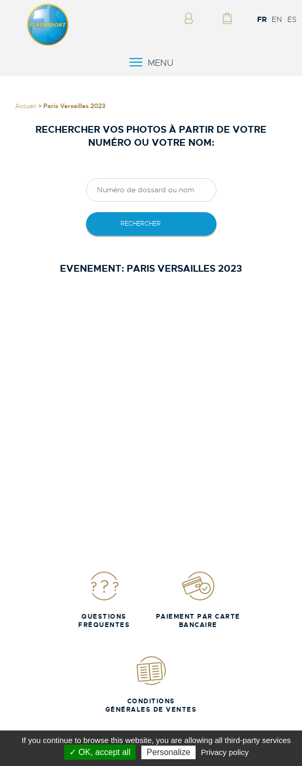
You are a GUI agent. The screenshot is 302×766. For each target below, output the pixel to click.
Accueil (26, 106)
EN (277, 19)
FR (262, 19)
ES (292, 19)
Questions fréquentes (104, 599)
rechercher (140, 223)
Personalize (168, 752)
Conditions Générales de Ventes (151, 684)
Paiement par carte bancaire (198, 599)
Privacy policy (225, 752)
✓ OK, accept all (99, 752)
